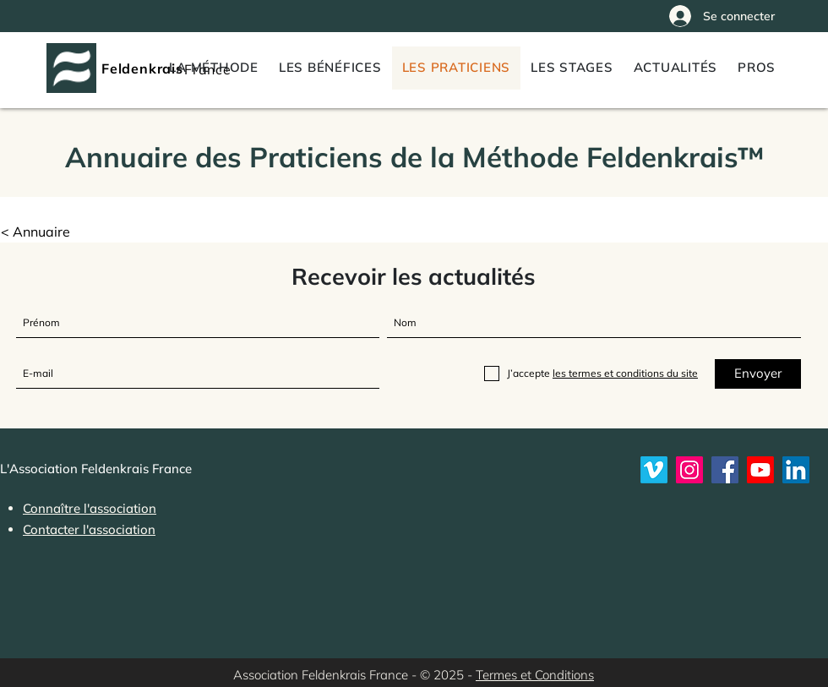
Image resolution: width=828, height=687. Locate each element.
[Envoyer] (758, 374)
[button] (756, 68)
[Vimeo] (653, 469)
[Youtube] (760, 469)
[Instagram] (689, 469)
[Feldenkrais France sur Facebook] (724, 469)
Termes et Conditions (535, 675)
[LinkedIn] (795, 469)
